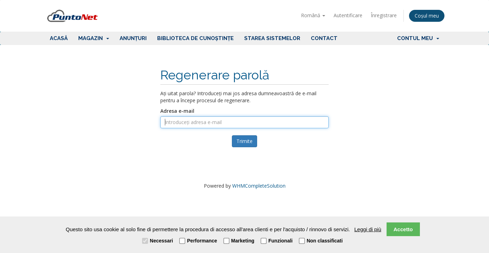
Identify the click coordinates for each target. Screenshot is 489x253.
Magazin (93, 38)
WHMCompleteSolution (259, 185)
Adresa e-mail (177, 111)
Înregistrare (384, 15)
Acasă (59, 38)
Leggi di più (367, 229)
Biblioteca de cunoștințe (195, 38)
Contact (324, 38)
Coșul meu (427, 15)
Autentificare (348, 15)
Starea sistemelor (272, 38)
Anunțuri (133, 38)
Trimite (244, 141)
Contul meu (418, 38)
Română (313, 15)
